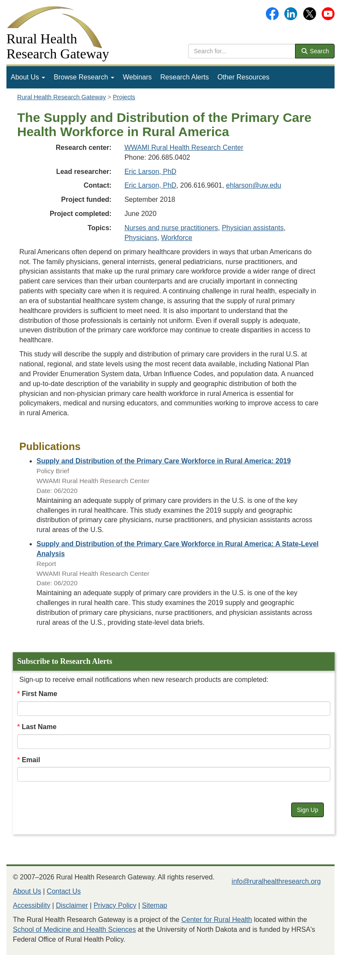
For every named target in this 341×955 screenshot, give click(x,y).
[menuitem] (27, 77)
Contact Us (64, 891)
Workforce (176, 237)
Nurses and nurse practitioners (171, 227)
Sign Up (307, 809)
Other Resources (243, 77)
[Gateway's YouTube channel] (328, 13)
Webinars (137, 77)
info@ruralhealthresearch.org (275, 881)
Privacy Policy (115, 905)
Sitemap (154, 905)
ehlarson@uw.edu (253, 185)
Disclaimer (72, 905)
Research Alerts (184, 77)
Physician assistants (252, 227)
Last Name (39, 726)
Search (315, 51)
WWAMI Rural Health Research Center (184, 147)
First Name (40, 693)
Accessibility (31, 905)
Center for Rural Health (216, 919)
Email (31, 759)
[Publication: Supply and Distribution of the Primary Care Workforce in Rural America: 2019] (164, 461)
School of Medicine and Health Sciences (74, 929)
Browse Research (84, 77)
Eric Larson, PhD (151, 171)
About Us (28, 77)
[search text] (241, 51)
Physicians (141, 237)
